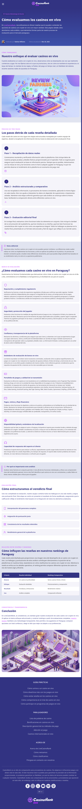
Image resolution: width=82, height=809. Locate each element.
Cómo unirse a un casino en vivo (41, 688)
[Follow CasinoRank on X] (38, 786)
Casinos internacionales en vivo (40, 734)
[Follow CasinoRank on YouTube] (43, 786)
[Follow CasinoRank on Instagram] (33, 786)
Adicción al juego (40, 730)
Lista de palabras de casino (40, 718)
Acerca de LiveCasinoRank (40, 748)
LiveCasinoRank (9, 25)
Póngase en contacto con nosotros (40, 760)
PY (41, 792)
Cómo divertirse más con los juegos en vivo (40, 692)
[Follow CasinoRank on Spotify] (48, 786)
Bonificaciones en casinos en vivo (40, 722)
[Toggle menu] (3, 4)
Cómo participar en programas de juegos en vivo (40, 704)
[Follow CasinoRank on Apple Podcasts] (53, 786)
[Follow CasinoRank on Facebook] (27, 786)
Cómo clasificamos (40, 756)
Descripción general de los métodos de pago (41, 726)
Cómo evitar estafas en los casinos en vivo (41, 696)
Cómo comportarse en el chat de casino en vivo (40, 700)
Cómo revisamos (40, 752)
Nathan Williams (20, 42)
